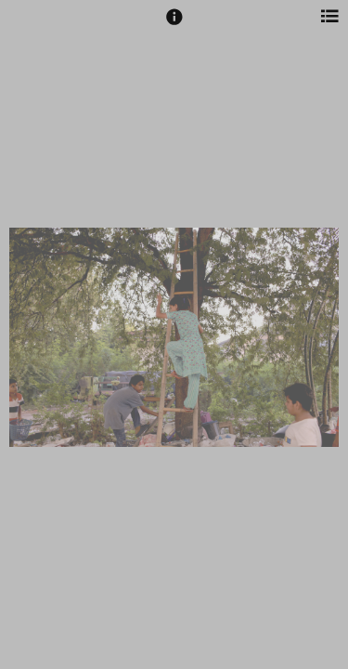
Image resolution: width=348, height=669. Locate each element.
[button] (174, 25)
